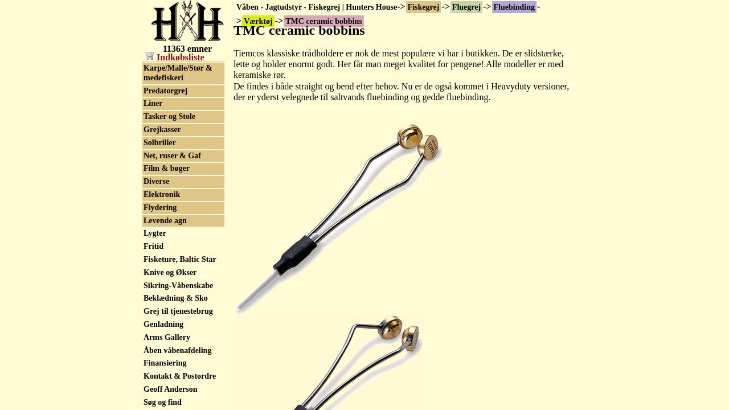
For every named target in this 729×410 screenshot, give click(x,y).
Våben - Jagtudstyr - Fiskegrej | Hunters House (316, 7)
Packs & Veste (168, 196)
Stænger (158, 222)
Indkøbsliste (174, 57)
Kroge (154, 183)
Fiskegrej (424, 7)
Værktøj (158, 66)
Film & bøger (167, 374)
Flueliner (159, 105)
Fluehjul (158, 92)
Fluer (153, 118)
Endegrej (159, 248)
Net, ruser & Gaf (172, 362)
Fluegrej (466, 7)
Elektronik (162, 400)
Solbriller (160, 349)
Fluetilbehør (165, 157)
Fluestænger (165, 131)
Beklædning (164, 261)
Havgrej (157, 209)
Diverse (156, 387)
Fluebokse (161, 79)
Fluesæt (157, 144)
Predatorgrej (165, 297)
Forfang (157, 170)
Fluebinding (514, 7)
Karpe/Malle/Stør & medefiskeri (178, 279)
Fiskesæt (158, 235)
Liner (153, 309)
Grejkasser (162, 335)
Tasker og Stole (169, 322)
